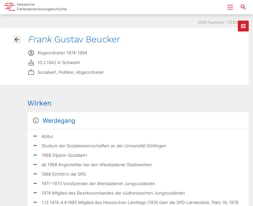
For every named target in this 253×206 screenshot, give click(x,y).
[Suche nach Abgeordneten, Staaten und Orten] (243, 7)
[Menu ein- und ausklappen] (230, 7)
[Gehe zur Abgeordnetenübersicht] (17, 39)
